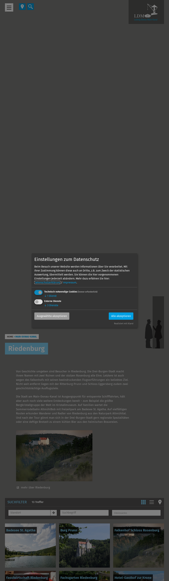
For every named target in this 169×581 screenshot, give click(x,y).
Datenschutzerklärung (47, 282)
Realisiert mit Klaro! (123, 323)
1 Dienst (50, 295)
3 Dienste (51, 305)
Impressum (69, 282)
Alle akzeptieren (121, 316)
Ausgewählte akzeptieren (52, 316)
